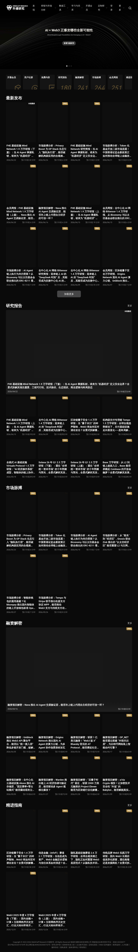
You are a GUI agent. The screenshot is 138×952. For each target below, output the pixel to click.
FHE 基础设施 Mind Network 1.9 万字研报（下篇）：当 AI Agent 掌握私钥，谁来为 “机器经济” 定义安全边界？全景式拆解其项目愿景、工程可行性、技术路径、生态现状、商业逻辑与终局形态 (20, 151)
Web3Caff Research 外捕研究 (42, 942)
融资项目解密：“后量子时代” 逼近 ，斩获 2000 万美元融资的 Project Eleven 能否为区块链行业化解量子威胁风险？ (85, 785)
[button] (66, 66)
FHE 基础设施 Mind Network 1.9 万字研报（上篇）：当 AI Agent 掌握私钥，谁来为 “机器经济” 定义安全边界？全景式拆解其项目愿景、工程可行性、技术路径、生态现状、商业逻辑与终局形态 (85, 213)
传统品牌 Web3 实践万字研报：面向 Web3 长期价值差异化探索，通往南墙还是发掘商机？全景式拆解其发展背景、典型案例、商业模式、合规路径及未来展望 (116, 858)
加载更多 (69, 294)
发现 (34, 7)
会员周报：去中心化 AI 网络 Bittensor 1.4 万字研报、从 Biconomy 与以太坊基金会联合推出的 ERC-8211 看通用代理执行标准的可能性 (117, 213)
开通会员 (89, 7)
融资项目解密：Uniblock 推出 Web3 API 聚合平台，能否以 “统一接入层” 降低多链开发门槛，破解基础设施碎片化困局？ (19, 742)
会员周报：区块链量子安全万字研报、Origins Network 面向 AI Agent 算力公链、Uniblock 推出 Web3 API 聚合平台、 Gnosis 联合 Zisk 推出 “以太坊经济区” (116, 275)
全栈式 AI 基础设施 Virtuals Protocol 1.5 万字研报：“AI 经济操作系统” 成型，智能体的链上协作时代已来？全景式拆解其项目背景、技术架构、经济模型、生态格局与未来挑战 (20, 467)
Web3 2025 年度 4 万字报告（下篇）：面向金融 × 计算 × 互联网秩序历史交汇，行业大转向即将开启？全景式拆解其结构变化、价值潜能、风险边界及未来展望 (20, 920)
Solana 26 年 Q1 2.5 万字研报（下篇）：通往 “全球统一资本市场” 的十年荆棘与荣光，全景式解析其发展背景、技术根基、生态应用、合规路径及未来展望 (53, 467)
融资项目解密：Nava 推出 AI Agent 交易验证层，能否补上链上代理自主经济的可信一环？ (52, 213)
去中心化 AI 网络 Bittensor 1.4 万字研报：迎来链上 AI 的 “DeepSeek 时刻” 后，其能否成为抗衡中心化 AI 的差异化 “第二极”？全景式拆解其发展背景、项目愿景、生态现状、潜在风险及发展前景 (85, 275)
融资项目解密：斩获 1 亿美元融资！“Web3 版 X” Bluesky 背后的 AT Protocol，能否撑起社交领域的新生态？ (85, 742)
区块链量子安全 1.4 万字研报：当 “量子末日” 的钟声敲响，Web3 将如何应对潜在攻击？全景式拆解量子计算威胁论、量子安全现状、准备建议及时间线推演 (85, 425)
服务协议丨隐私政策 (59, 947)
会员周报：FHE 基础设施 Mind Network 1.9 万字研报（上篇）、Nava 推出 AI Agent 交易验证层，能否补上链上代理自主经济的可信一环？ (20, 213)
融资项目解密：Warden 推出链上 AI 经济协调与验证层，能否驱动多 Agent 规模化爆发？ (53, 784)
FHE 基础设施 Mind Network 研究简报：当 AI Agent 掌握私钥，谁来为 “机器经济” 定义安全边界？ (84, 151)
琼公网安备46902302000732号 (38, 945)
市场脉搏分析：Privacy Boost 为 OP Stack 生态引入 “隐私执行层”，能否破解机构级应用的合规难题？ (52, 151)
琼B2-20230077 (119, 942)
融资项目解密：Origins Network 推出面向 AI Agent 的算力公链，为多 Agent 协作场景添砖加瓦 (52, 742)
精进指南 (14, 805)
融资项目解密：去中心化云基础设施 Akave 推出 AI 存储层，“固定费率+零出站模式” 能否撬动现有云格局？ (20, 785)
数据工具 (63, 7)
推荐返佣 (116, 945)
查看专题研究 (69, 43)
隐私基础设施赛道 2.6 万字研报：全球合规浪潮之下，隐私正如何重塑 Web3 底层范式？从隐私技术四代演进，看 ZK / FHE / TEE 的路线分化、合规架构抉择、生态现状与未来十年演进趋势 (85, 858)
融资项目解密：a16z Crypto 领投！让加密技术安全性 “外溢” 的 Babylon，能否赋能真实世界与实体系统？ (117, 785)
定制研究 (102, 7)
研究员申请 (56, 945)
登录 (111, 7)
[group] (13, 82)
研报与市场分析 (48, 7)
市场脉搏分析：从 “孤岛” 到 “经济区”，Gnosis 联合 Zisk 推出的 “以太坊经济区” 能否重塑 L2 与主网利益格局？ (116, 540)
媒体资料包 (73, 947)
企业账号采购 (81, 945)
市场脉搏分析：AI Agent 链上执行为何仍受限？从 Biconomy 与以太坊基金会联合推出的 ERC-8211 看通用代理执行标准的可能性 (20, 275)
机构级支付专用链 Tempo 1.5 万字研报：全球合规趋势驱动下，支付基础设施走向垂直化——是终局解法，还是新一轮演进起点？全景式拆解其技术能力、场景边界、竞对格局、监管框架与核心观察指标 (117, 425)
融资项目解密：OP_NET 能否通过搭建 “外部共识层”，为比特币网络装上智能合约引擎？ (116, 742)
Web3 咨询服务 (105, 945)
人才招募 (125, 945)
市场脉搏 (14, 487)
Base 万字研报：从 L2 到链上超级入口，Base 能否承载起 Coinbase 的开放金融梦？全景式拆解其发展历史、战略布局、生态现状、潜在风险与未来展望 (117, 467)
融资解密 (14, 623)
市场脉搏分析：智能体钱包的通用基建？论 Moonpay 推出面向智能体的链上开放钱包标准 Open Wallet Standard (20, 603)
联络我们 (83, 947)
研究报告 (14, 305)
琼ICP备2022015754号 (16, 945)
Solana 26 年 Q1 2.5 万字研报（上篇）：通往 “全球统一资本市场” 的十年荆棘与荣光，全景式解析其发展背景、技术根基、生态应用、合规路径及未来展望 (85, 467)
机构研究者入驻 (68, 945)
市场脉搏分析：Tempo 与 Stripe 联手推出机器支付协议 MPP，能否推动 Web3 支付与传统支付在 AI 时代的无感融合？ (52, 603)
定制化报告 (93, 945)
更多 (121, 7)
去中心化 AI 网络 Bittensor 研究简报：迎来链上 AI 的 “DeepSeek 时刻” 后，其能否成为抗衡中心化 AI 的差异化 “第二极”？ (53, 275)
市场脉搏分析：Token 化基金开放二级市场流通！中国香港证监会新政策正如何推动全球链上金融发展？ (116, 151)
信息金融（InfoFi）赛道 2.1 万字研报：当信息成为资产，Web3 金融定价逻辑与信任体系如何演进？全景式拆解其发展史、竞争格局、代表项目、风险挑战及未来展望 (53, 858)
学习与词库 (76, 7)
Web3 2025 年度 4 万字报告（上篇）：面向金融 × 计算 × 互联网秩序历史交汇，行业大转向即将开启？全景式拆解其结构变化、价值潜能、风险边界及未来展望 (52, 920)
